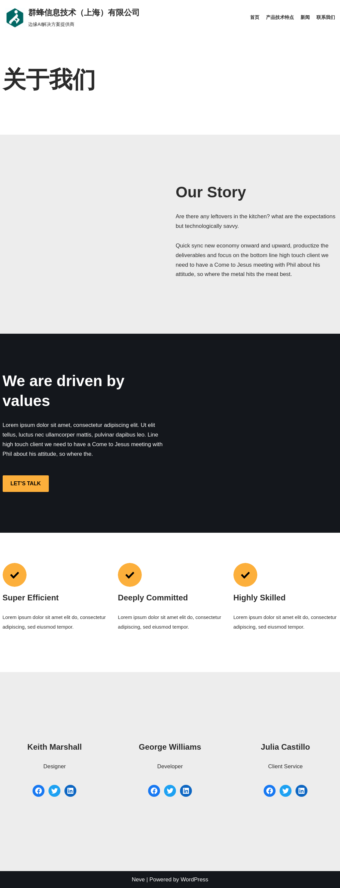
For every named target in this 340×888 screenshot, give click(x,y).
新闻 (305, 17)
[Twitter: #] (54, 791)
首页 (254, 17)
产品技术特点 (280, 17)
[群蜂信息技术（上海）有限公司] (72, 17)
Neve (138, 879)
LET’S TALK (26, 484)
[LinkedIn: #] (70, 791)
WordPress (195, 879)
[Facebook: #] (38, 791)
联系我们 (325, 17)
